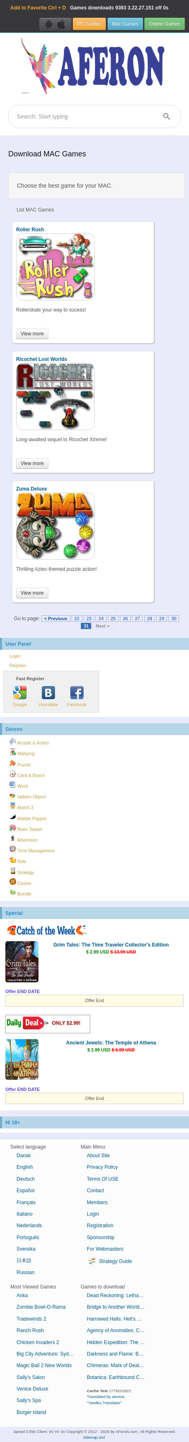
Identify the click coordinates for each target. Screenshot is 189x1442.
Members (97, 1202)
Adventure (24, 838)
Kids (18, 860)
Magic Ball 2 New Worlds (44, 1365)
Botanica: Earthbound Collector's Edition (119, 1377)
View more (32, 334)
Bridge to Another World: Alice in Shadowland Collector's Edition (119, 1307)
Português (28, 1237)
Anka (22, 1295)
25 (113, 618)
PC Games (89, 24)
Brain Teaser (26, 828)
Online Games (164, 24)
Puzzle (20, 763)
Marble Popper (28, 817)
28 (149, 618)
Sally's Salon (31, 1377)
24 (100, 618)
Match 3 (21, 806)
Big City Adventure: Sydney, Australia (49, 1354)
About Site (98, 1155)
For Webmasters (105, 1249)
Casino (20, 882)
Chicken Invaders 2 (38, 1342)
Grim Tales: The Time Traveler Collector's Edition (111, 945)
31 (86, 625)
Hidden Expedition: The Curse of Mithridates (119, 1342)
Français (26, 1202)
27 (137, 618)
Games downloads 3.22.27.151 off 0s (89, 8)
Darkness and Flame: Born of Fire (119, 1354)
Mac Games (125, 24)
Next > (102, 625)
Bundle (20, 892)
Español (25, 1190)
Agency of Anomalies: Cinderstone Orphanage (119, 1330)
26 (125, 618)
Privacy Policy (102, 1167)
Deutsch (26, 1179)
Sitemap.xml (94, 1437)
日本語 (24, 1260)
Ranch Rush (30, 1330)
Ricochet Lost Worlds (41, 359)
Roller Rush (30, 230)
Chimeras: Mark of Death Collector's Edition (119, 1365)
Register (18, 665)
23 (88, 618)
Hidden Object (27, 795)
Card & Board (27, 774)
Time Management (32, 849)
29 (161, 618)
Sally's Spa (29, 1400)
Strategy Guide (109, 1262)
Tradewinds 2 (31, 1319)
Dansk (24, 1155)
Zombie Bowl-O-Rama (41, 1307)
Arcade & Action (29, 741)
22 (76, 618)
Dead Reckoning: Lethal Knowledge (119, 1295)
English (25, 1167)
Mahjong (22, 752)
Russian (25, 1272)
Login (15, 656)
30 (173, 618)
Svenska (26, 1249)
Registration (100, 1225)
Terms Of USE (103, 1179)
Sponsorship (101, 1237)
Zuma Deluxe (31, 489)
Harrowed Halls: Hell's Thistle (119, 1319)
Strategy (22, 871)
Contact (95, 1190)
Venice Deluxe (32, 1389)
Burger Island (31, 1412)
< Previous (55, 618)
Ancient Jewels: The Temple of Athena (111, 1043)
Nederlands (29, 1225)
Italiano (25, 1214)
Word (19, 784)
